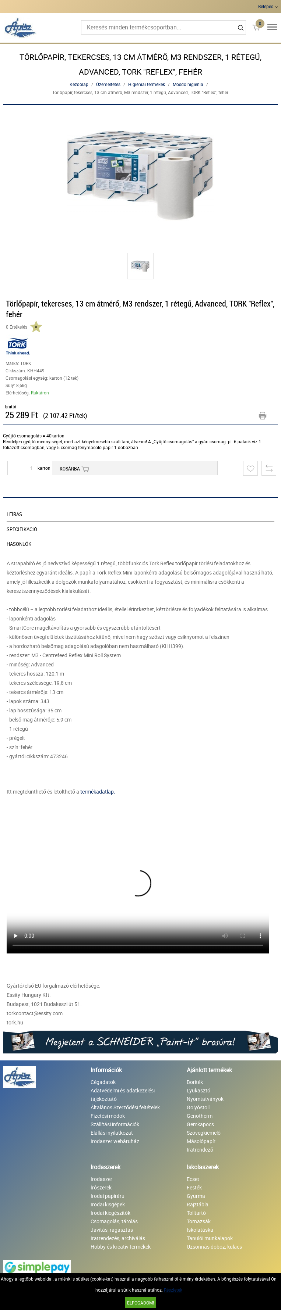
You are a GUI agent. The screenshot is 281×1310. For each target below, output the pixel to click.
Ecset (193, 1178)
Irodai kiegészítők (110, 1212)
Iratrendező (200, 1149)
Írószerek (101, 1187)
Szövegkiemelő (204, 1132)
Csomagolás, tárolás (114, 1221)
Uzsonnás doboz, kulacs (214, 1246)
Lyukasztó (198, 1090)
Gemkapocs (200, 1124)
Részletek (173, 1290)
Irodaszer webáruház (115, 1141)
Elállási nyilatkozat (112, 1132)
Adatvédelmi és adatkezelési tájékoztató (123, 1094)
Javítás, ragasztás (112, 1229)
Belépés (265, 6)
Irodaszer (101, 1178)
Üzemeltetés (108, 84)
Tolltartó (196, 1212)
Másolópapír (201, 1141)
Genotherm (199, 1115)
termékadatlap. (97, 791)
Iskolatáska (200, 1229)
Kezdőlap (79, 84)
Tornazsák (199, 1221)
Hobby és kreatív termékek (121, 1246)
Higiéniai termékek (146, 84)
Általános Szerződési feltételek (125, 1107)
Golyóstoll (198, 1107)
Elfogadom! (140, 1303)
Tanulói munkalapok (210, 1238)
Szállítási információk (115, 1124)
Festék (194, 1187)
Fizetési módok (108, 1115)
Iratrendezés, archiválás (118, 1238)
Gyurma (196, 1195)
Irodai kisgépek (108, 1204)
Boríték (195, 1081)
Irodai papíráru (107, 1195)
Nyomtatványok (205, 1098)
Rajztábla (197, 1204)
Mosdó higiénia (188, 84)
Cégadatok (103, 1081)
